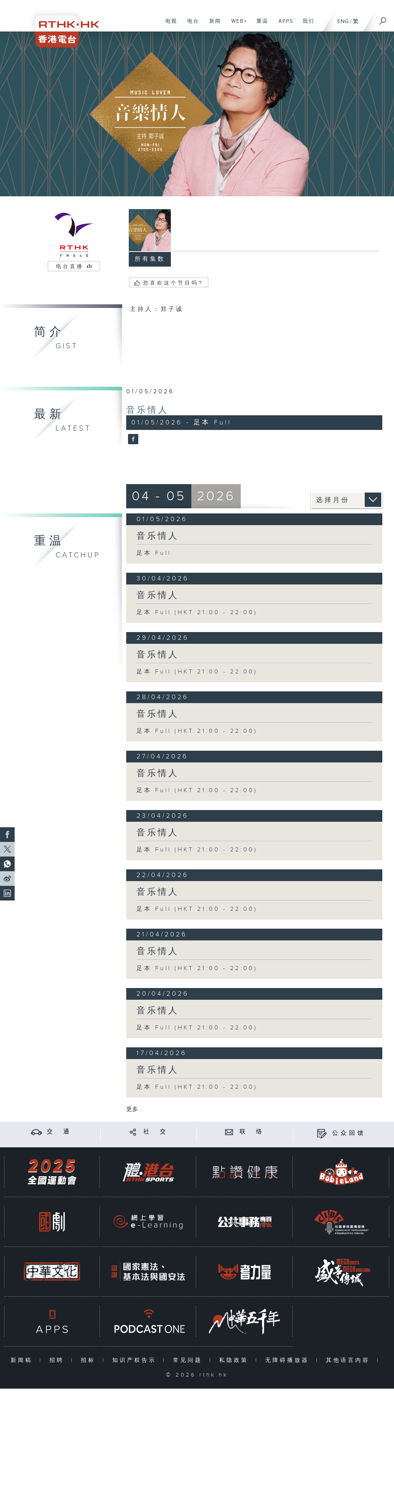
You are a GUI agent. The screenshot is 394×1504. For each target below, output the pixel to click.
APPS (283, 24)
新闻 (212, 24)
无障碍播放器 (288, 1360)
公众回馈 (349, 1133)
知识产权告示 (136, 1360)
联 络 (252, 1131)
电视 (168, 24)
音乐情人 (147, 410)
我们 (305, 24)
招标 (90, 1360)
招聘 (58, 1360)
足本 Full (153, 553)
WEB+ (236, 24)
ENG (343, 21)
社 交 (155, 1131)
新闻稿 (23, 1360)
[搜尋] (383, 18)
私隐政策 (235, 1360)
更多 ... (135, 1109)
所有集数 (150, 259)
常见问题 (189, 1360)
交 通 (59, 1131)
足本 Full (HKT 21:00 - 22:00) (197, 612)
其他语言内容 (349, 1360)
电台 (190, 24)
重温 (259, 24)
